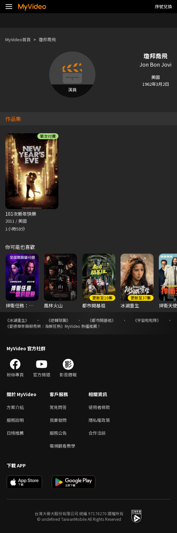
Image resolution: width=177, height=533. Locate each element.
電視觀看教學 (62, 446)
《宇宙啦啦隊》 (147, 320)
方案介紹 (15, 407)
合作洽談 (97, 433)
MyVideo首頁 (18, 39)
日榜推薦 (15, 433)
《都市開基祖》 (102, 320)
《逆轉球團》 (58, 320)
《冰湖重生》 (17, 320)
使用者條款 (99, 407)
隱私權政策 (99, 420)
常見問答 (58, 407)
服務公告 (58, 433)
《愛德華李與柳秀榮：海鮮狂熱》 (35, 326)
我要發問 (58, 420)
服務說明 (15, 420)
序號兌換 (163, 6)
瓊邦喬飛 (47, 39)
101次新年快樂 (20, 213)
